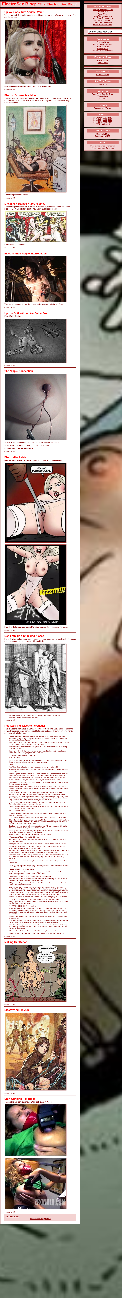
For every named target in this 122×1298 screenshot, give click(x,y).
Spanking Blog (103, 47)
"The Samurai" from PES (102, 20)
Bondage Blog (103, 42)
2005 (107, 124)
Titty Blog (102, 98)
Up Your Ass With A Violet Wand (24, 12)
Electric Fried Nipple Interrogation (25, 253)
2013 (105, 120)
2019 (95, 118)
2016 (110, 118)
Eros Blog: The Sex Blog (102, 94)
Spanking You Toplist (102, 108)
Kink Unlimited (44, 86)
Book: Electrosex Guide (103, 10)
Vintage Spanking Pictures (102, 51)
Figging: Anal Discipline (102, 44)
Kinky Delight (15, 316)
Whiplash (35, 1102)
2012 (110, 120)
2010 (100, 122)
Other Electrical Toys (102, 25)
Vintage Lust (102, 96)
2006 (103, 124)
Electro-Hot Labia (15, 457)
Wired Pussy (103, 63)
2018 (100, 118)
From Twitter (10, 639)
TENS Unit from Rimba (102, 22)
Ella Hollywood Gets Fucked (22, 86)
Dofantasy (17, 627)
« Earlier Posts (12, 1217)
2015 (95, 120)
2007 (98, 124)
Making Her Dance (15, 942)
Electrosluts (102, 60)
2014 (100, 120)
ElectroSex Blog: (39, 4)
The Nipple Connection (18, 371)
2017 (105, 118)
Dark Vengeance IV (39, 627)
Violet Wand (103, 12)
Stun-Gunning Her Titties (19, 1098)
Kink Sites (103, 84)
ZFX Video (47, 1102)
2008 (110, 122)
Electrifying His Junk (17, 1009)
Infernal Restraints (24, 448)
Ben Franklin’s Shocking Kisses (24, 635)
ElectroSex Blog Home (40, 1219)
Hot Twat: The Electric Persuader (24, 725)
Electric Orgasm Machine (20, 95)
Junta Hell (96, 148)
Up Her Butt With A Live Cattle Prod (26, 313)
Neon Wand (102, 14)
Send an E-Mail (102, 134)
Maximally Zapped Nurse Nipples (24, 203)
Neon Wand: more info (103, 16)
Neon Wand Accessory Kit (102, 18)
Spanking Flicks (102, 75)
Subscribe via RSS (102, 136)
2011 (95, 122)
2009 (105, 122)
